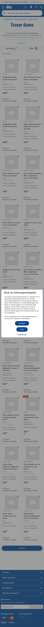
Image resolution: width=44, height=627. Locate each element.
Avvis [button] (22, 329)
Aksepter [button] (22, 323)
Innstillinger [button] (22, 334)
